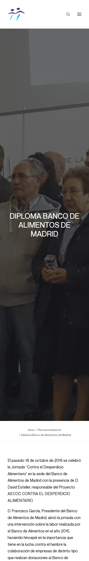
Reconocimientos (49, 424)
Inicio (31, 424)
